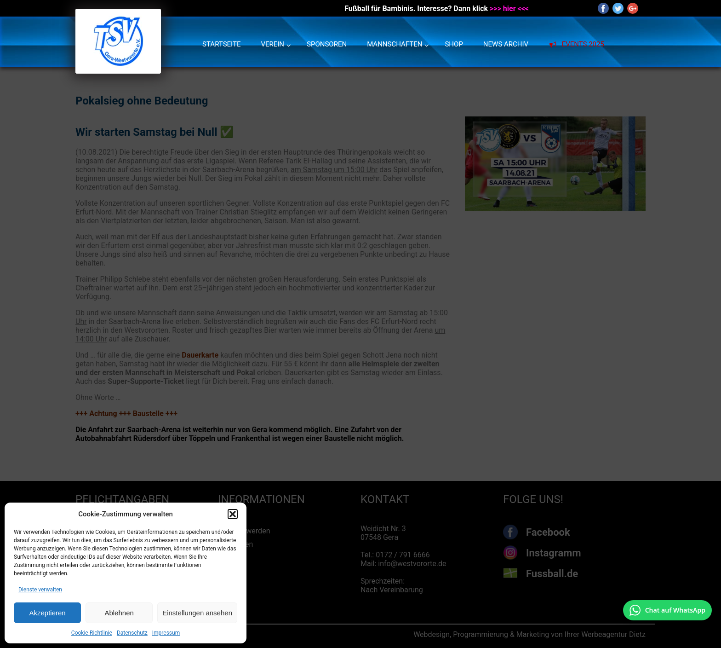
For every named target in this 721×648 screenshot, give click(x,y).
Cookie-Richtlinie (91, 633)
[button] (232, 514)
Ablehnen (118, 613)
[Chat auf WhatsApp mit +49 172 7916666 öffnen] (667, 610)
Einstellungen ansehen (197, 613)
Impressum (166, 633)
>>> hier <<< (509, 8)
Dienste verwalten (40, 589)
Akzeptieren (47, 613)
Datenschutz (132, 633)
